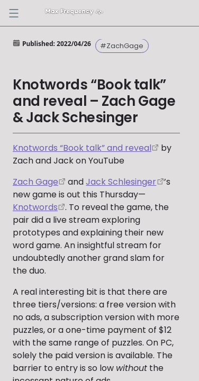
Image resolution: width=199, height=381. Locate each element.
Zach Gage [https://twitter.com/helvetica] (35, 182)
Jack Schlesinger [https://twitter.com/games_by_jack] (121, 182)
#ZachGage (121, 46)
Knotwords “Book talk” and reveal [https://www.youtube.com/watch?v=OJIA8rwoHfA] (82, 148)
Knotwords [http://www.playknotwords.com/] (35, 207)
